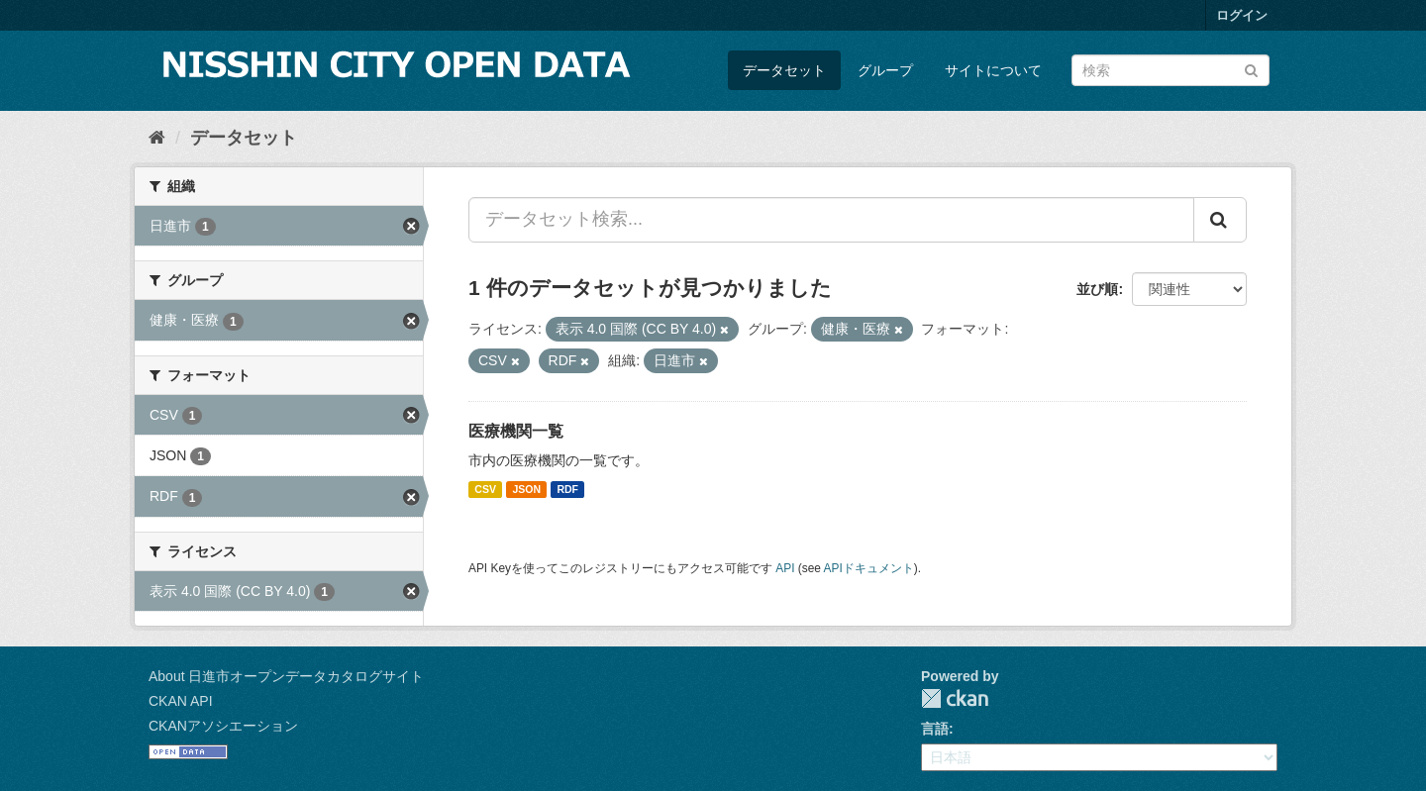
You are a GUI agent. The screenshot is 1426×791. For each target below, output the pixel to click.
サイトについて (993, 70)
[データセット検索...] (831, 220)
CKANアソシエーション (223, 726)
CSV (485, 489)
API (784, 568)
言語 (935, 729)
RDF (567, 489)
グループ (885, 70)
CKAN (954, 698)
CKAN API (181, 701)
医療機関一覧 (515, 431)
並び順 (1097, 289)
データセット (784, 70)
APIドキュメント (869, 568)
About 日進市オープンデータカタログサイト (286, 676)
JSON (526, 489)
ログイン (1242, 15)
